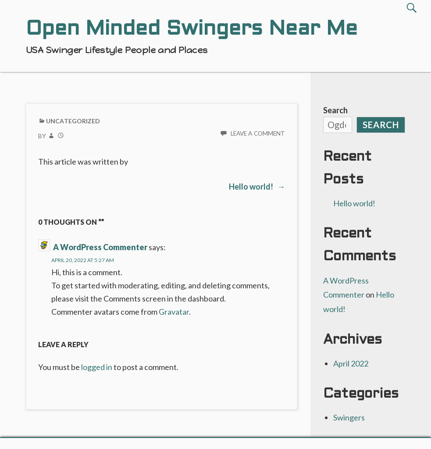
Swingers (349, 417)
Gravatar (174, 311)
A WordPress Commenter (100, 247)
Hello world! (354, 203)
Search (335, 110)
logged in (96, 367)
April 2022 (350, 363)
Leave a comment (258, 133)
